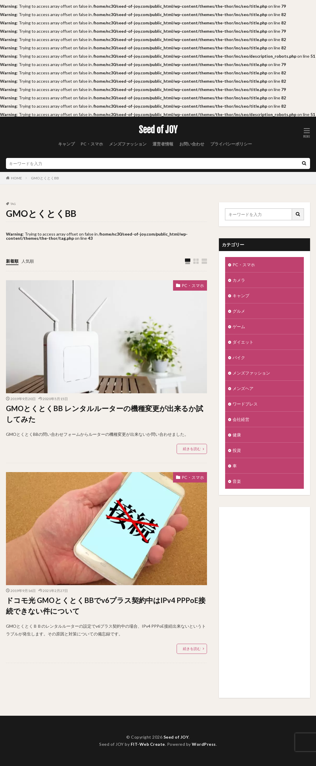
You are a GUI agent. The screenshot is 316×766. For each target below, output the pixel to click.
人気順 (27, 261)
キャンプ (66, 143)
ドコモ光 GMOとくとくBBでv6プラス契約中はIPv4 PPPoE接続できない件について (106, 605)
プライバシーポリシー (231, 143)
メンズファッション (128, 143)
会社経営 (241, 419)
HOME (16, 178)
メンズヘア (243, 388)
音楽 (237, 481)
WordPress (204, 744)
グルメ (239, 311)
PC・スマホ (92, 143)
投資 (237, 450)
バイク (239, 357)
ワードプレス (245, 403)
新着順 (12, 261)
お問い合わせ (191, 143)
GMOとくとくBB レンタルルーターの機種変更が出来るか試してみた (104, 413)
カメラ (239, 280)
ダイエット (243, 341)
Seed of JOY (158, 130)
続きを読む (192, 449)
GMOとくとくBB (45, 178)
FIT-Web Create (148, 744)
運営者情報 (162, 143)
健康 (237, 434)
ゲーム (239, 326)
